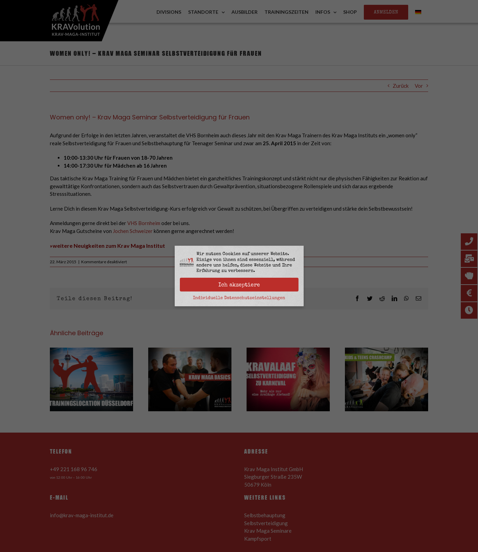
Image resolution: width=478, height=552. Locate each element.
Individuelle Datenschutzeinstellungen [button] (239, 297)
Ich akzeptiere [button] (239, 284)
